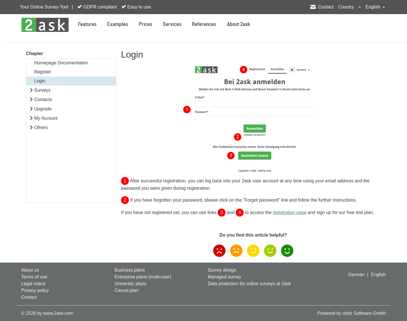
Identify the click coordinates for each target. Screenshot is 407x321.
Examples (117, 24)
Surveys (42, 90)
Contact (326, 7)
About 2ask (238, 24)
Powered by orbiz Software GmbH (351, 313)
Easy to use (136, 6)
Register (42, 71)
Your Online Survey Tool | (46, 7)
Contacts (43, 99)
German (356, 274)
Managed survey (224, 276)
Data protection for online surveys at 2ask (249, 283)
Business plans (129, 270)
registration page (289, 212)
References (204, 24)
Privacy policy (35, 290)
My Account (46, 118)
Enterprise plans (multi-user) (142, 276)
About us (30, 270)
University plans (130, 283)
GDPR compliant (97, 6)
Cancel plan (126, 290)
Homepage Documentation (61, 62)
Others (41, 127)
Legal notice (33, 283)
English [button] (373, 7)
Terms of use (34, 276)
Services (172, 24)
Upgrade (42, 108)
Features (87, 24)
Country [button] (346, 7)
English (378, 274)
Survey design (222, 270)
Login (39, 80)
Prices (145, 24)
